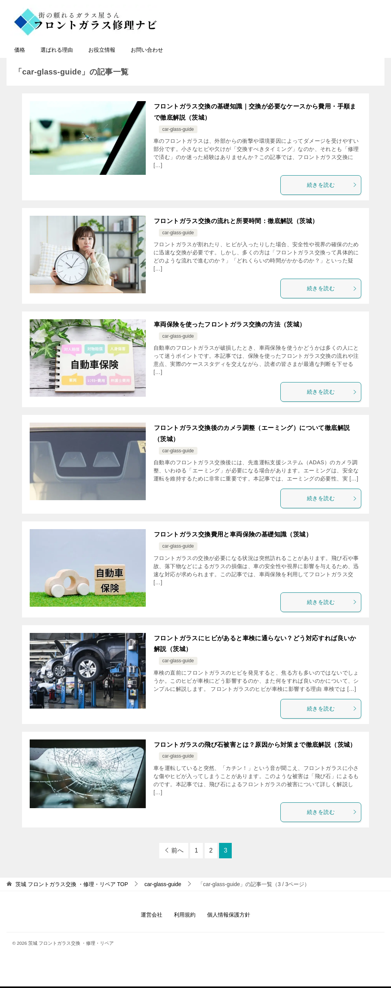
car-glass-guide (178, 129)
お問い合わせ (147, 50)
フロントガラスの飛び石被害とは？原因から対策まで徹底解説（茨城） (255, 744)
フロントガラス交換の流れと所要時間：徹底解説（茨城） (236, 221)
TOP (71, 884)
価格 (19, 50)
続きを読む (332, 185)
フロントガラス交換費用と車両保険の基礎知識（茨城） (233, 534)
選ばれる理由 (56, 50)
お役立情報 (101, 50)
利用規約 (185, 915)
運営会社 (151, 915)
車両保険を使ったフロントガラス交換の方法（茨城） (230, 324)
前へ (177, 850)
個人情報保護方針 (228, 915)
